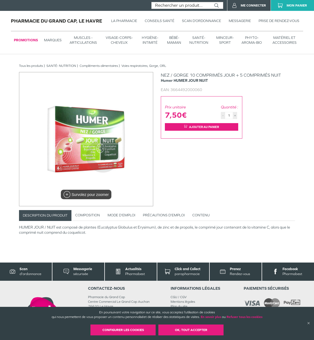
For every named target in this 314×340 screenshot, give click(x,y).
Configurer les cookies (123, 330)
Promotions (26, 40)
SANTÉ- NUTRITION (198, 40)
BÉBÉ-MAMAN (174, 40)
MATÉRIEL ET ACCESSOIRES (284, 40)
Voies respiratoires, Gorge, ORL (143, 66)
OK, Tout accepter (191, 330)
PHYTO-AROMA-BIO (251, 40)
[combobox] (181, 5)
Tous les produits (31, 66)
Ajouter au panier (201, 127)
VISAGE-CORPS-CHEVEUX (119, 40)
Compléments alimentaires (99, 66)
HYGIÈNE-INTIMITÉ (150, 40)
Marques (53, 40)
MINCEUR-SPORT (225, 40)
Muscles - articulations (83, 40)
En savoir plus (211, 317)
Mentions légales (183, 302)
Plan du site (179, 306)
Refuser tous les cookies (244, 317)
